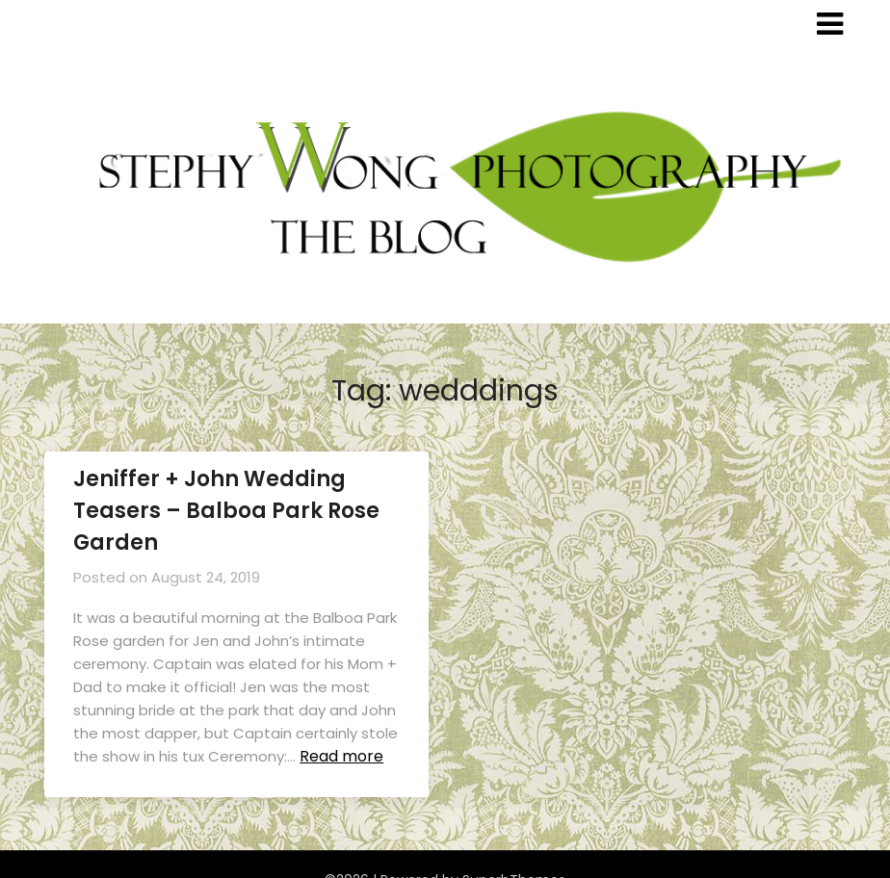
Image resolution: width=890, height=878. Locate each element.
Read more (341, 756)
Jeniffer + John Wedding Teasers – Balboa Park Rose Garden (226, 510)
